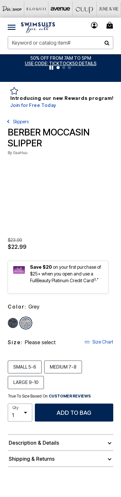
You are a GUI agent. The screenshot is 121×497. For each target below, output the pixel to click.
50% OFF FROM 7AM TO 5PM (60, 58)
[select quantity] (20, 413)
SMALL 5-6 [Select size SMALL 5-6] (24, 367)
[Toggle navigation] (11, 27)
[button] (60, 63)
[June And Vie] (109, 9)
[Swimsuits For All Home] (38, 27)
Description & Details (34, 443)
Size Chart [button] (99, 341)
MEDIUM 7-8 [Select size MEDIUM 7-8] (63, 367)
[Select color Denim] (13, 323)
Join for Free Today (33, 105)
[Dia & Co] (12, 9)
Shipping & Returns (32, 459)
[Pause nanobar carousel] (51, 67)
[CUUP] (85, 9)
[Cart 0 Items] (110, 25)
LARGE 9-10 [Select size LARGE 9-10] (25, 382)
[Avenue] (60, 9)
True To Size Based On (49, 396)
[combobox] (60, 42)
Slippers (21, 121)
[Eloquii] (36, 9)
